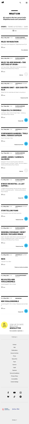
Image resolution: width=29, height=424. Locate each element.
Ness (3, 259)
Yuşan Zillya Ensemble (11, 110)
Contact (14, 344)
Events (3, 26)
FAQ (14, 347)
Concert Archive (14, 353)
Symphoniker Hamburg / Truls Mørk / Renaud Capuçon (14, 134)
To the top (14, 337)
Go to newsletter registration (16, 330)
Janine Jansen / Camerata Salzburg (12, 158)
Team (14, 361)
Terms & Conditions (14, 373)
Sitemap (14, 420)
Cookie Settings (14, 381)
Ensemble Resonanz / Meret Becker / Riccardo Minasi (13, 233)
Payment (14, 370)
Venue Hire (14, 359)
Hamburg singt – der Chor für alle (14, 89)
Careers (14, 364)
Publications (14, 350)
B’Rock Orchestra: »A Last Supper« (12, 185)
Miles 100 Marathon (9, 42)
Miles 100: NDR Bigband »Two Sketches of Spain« (13, 63)
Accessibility (14, 379)
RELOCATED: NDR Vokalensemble (8, 281)
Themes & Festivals (15, 27)
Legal (14, 367)
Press (14, 356)
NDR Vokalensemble (10, 301)
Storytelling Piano (9, 211)
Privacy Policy (14, 376)
